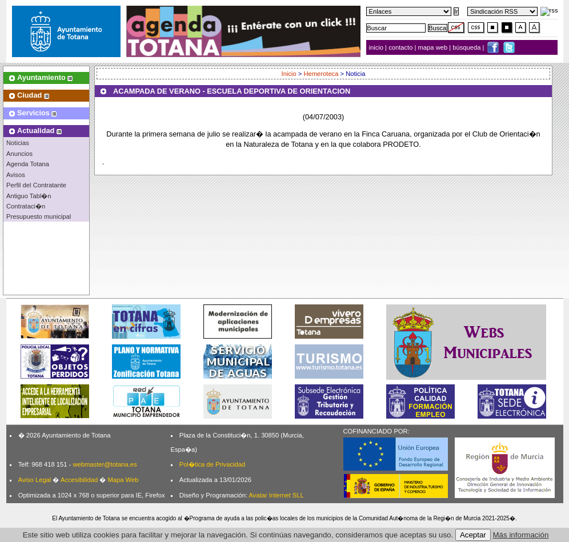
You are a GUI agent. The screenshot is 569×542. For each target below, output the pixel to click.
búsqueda (467, 47)
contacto (400, 47)
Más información (521, 535)
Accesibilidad (79, 479)
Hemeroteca (321, 73)
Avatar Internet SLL (276, 495)
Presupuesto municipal (38, 216)
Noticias (17, 142)
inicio (377, 47)
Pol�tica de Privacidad (212, 464)
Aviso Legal (34, 479)
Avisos (15, 174)
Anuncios (19, 153)
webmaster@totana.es (105, 464)
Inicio (290, 73)
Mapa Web (122, 479)
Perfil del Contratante (36, 185)
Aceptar (473, 535)
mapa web (434, 47)
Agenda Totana (27, 163)
